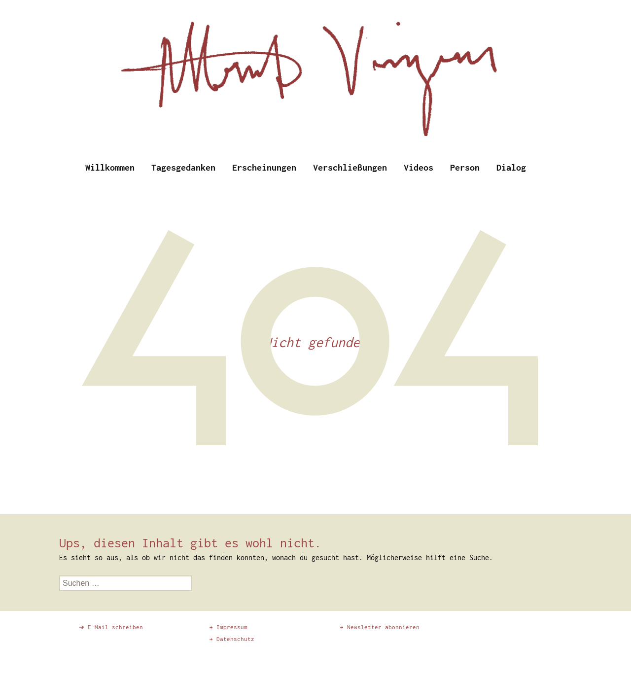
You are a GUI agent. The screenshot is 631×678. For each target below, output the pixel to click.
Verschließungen (350, 167)
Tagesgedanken (183, 167)
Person (465, 167)
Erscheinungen (264, 167)
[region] (315, 74)
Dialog (511, 167)
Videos (418, 167)
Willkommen (110, 167)
